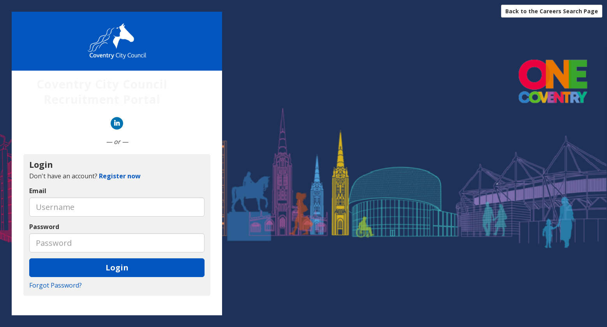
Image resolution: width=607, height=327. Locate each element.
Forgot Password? (55, 285)
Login (117, 267)
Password (44, 226)
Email (37, 191)
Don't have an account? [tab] (85, 176)
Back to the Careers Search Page (551, 11)
